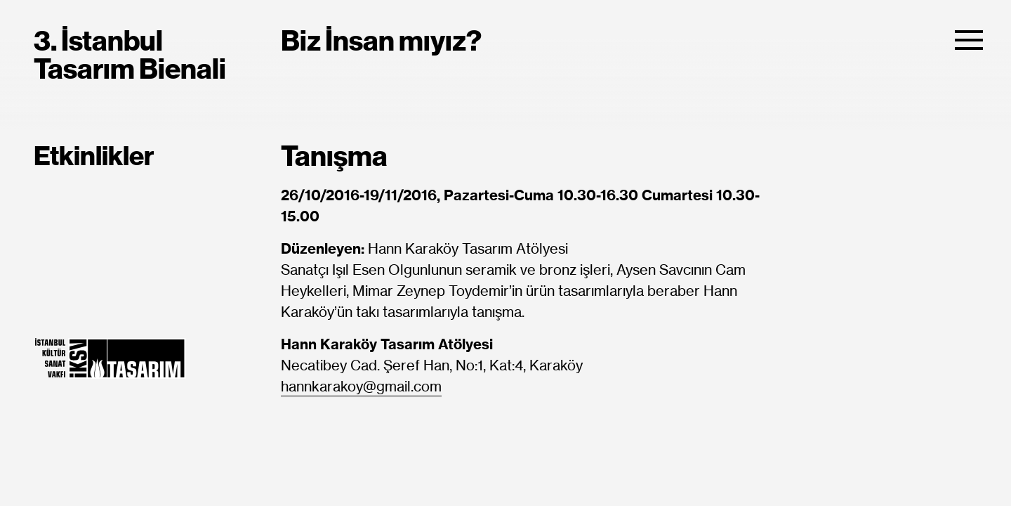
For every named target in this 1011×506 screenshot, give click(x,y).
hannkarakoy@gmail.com (361, 387)
